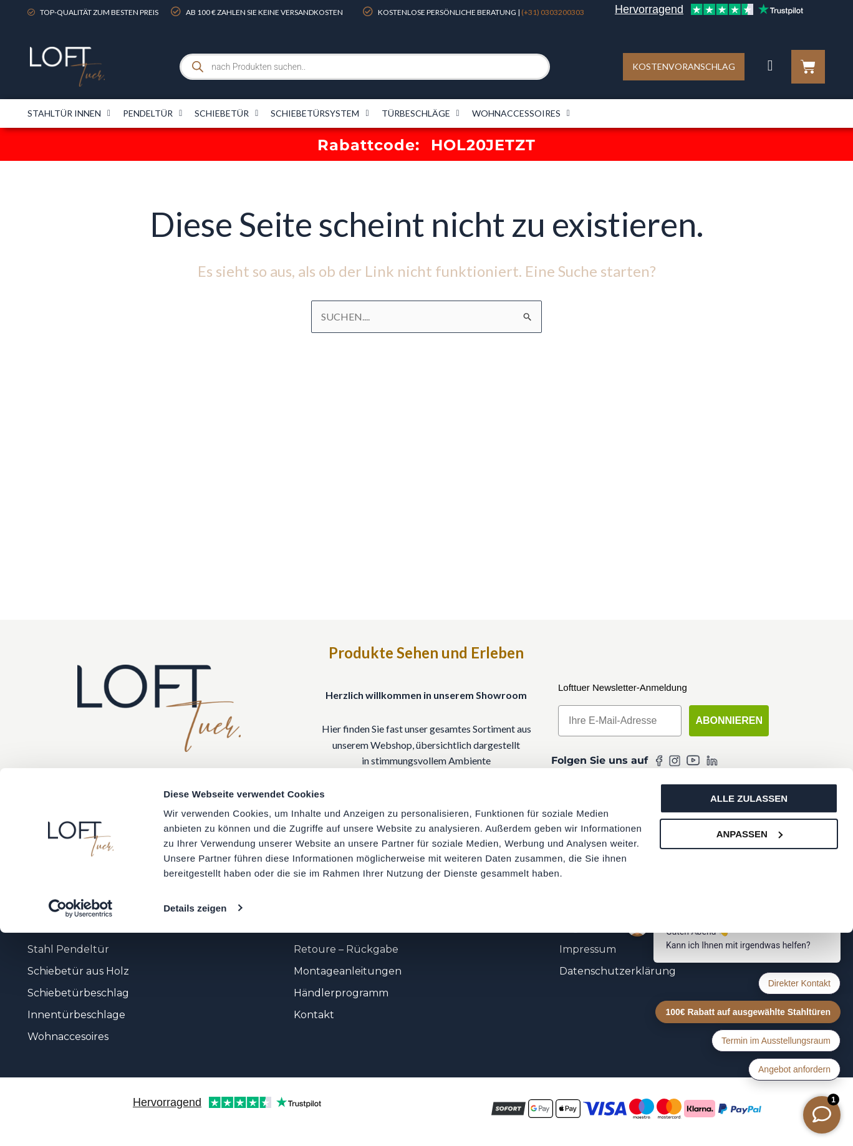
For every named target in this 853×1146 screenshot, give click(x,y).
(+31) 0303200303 (552, 12)
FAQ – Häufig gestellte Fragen (369, 906)
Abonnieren (729, 720)
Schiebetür (226, 113)
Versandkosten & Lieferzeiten (367, 927)
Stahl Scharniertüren (80, 906)
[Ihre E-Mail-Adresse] (620, 720)
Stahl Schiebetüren (76, 927)
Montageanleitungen (348, 971)
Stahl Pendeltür (68, 949)
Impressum (587, 949)
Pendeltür (152, 113)
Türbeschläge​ (421, 113)
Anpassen (749, 1047)
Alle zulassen (749, 1012)
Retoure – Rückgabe (346, 949)
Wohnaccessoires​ (521, 113)
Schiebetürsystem (320, 113)
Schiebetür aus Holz (78, 971)
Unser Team (589, 906)
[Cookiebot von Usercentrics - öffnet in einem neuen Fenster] (80, 1121)
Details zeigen (194, 1121)
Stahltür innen (68, 113)
